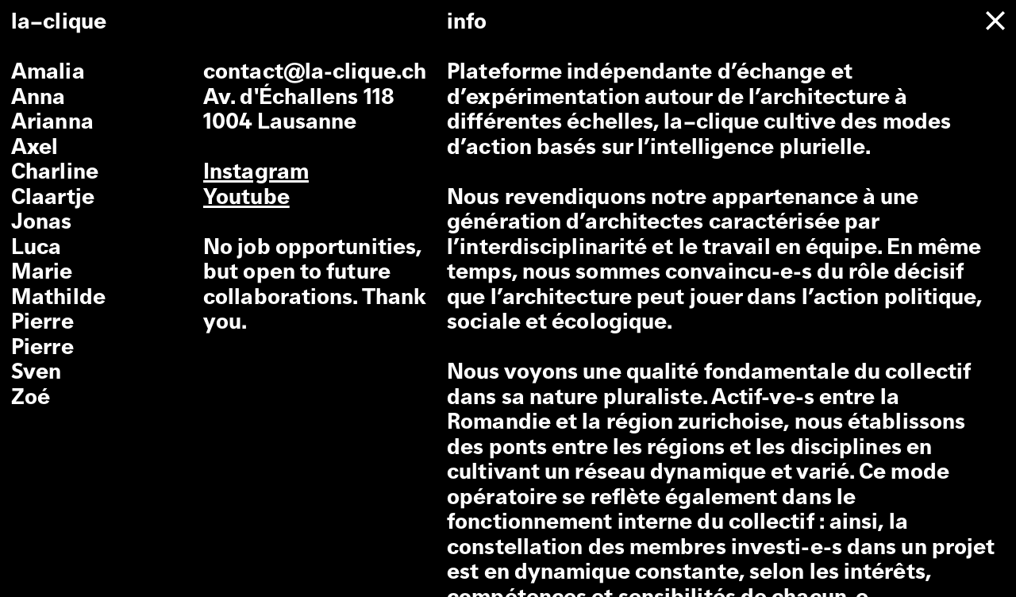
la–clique (58, 23)
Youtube (246, 198)
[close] (995, 20)
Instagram (256, 173)
